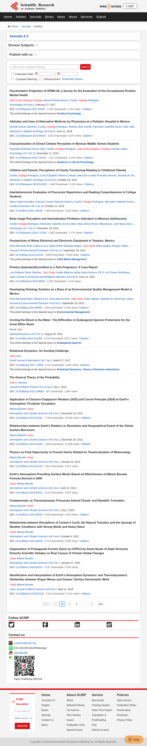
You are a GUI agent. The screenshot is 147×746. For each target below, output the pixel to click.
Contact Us (47, 720)
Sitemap (45, 715)
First (46, 604)
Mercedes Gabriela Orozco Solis (110, 126)
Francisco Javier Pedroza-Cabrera (54, 201)
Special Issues (74, 729)
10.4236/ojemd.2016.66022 (30, 281)
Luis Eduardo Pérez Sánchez (25, 272)
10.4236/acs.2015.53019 (28, 514)
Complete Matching (26, 79)
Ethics (70, 700)
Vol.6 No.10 (50, 179)
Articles (21, 17)
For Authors (73, 710)
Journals (35, 17)
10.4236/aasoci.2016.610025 (31, 184)
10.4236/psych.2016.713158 (30, 232)
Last (100, 604)
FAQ (94, 724)
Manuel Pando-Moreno (56, 100)
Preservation (124, 710)
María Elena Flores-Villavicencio (94, 223)
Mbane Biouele (21, 408)
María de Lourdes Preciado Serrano (97, 175)
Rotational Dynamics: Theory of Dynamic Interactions (88, 369)
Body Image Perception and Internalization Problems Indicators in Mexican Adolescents (68, 218)
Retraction (122, 715)
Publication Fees (76, 724)
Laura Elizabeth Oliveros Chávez (58, 175)
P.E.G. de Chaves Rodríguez (114, 272)
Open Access (124, 700)
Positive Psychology (69, 113)
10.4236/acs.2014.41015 (28, 466)
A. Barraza (18, 382)
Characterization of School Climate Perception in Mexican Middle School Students (64, 143)
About (73, 17)
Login (130, 6)
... (84, 604)
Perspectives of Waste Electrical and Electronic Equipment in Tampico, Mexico (62, 240)
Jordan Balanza (58, 272)
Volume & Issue (100, 729)
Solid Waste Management (72, 259)
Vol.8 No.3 (28, 104)
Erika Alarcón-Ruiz (59, 298)
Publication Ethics (126, 705)
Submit (101, 17)
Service (97, 695)
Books (49, 17)
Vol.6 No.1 (54, 562)
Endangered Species (69, 342)
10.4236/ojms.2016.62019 (29, 593)
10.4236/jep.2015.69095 (28, 307)
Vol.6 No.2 (51, 589)
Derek (16, 329)
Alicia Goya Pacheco (85, 272)
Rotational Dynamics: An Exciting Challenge (39, 350)
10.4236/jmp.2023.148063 (29, 391)
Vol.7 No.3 (46, 360)
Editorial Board (52, 79)
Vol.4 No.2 (54, 488)
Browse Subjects (23, 45)
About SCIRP (76, 695)
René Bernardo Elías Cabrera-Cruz (29, 245)
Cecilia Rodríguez (53, 126)
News (61, 17)
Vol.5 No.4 (54, 536)
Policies (123, 695)
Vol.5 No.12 (55, 250)
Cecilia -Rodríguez (84, 100)
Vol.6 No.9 (55, 303)
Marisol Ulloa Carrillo (80, 126)
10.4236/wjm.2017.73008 (29, 365)
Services (86, 17)
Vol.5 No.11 (37, 334)
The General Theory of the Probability (35, 377)
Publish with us (23, 54)
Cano (15, 356)
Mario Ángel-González (22, 201)
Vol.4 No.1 (54, 413)
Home (8, 17)
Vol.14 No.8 (45, 387)
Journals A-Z (48, 700)
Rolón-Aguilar (96, 245)
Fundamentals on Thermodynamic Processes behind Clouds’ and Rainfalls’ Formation (67, 500)
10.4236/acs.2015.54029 (28, 541)
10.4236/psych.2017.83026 (30, 109)
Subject (45, 705)
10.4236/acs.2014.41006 (28, 444)
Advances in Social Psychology (75, 162)
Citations (87, 109)
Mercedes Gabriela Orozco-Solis (27, 148)
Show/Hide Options (72, 79)
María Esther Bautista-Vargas (65, 245)
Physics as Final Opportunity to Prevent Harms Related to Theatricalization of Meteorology (70, 452)
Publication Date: (24, 74)
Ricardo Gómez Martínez (23, 126)
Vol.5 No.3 (54, 510)
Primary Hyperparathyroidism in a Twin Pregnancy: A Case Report (54, 267)
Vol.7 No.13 (29, 153)
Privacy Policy (124, 720)
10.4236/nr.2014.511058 (28, 338)
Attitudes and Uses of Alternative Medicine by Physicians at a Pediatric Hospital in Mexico (70, 121)
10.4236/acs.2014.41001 (28, 417)
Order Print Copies (102, 710)
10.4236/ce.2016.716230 (29, 210)
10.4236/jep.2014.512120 (29, 254)
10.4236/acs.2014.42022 (28, 492)
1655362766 (21, 652)
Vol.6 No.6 (49, 131)
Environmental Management (73, 312)
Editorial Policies (76, 705)
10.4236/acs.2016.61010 (28, 567)
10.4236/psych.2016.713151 (30, 157)
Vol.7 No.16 (37, 206)
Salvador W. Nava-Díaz (113, 298)
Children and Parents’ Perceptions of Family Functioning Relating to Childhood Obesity (68, 170)
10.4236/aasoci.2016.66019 (30, 135)
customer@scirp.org (25, 643)
